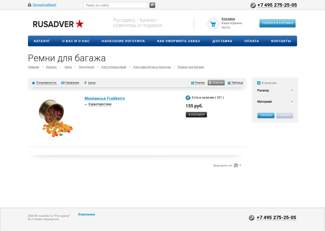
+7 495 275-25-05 (277, 5)
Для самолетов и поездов (152, 67)
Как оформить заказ (178, 41)
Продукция (86, 67)
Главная (33, 67)
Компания (86, 214)
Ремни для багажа (191, 67)
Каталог (42, 41)
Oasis (68, 67)
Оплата (251, 41)
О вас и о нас (76, 41)
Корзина (228, 19)
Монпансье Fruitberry (105, 98)
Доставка (222, 41)
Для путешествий (113, 67)
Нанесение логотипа (123, 41)
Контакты (281, 41)
